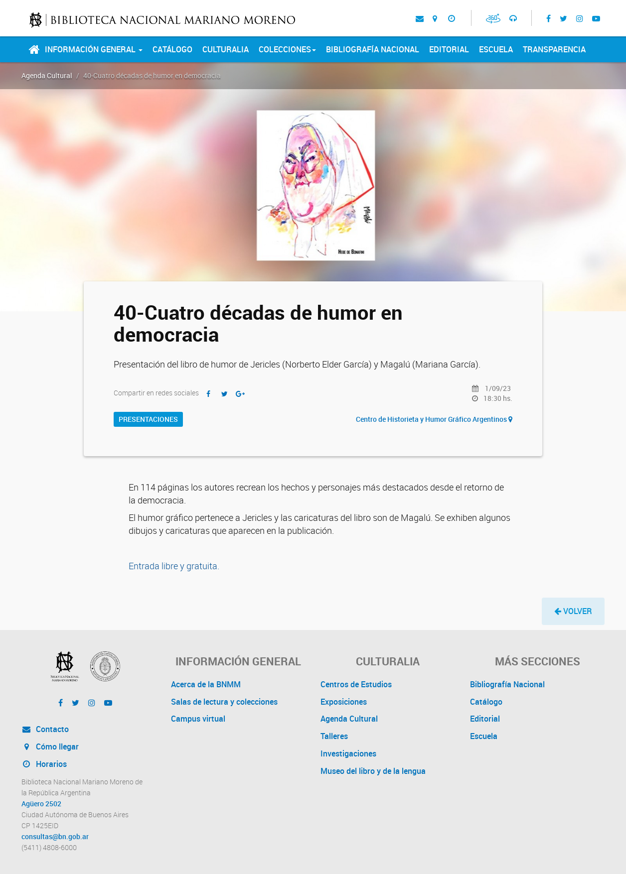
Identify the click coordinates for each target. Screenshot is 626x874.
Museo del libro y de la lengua (373, 770)
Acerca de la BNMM (206, 684)
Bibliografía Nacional (372, 49)
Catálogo (172, 49)
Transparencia (554, 49)
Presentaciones (148, 419)
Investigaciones (348, 753)
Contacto (45, 729)
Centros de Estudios (356, 684)
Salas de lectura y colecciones (224, 701)
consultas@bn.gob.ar (55, 836)
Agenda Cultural (46, 75)
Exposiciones (343, 701)
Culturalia (225, 49)
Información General (94, 49)
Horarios (44, 763)
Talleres (334, 736)
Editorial (449, 49)
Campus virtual (198, 718)
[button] (573, 611)
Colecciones (287, 49)
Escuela (496, 49)
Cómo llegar (50, 746)
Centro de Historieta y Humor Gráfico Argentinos (434, 419)
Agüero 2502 (41, 803)
